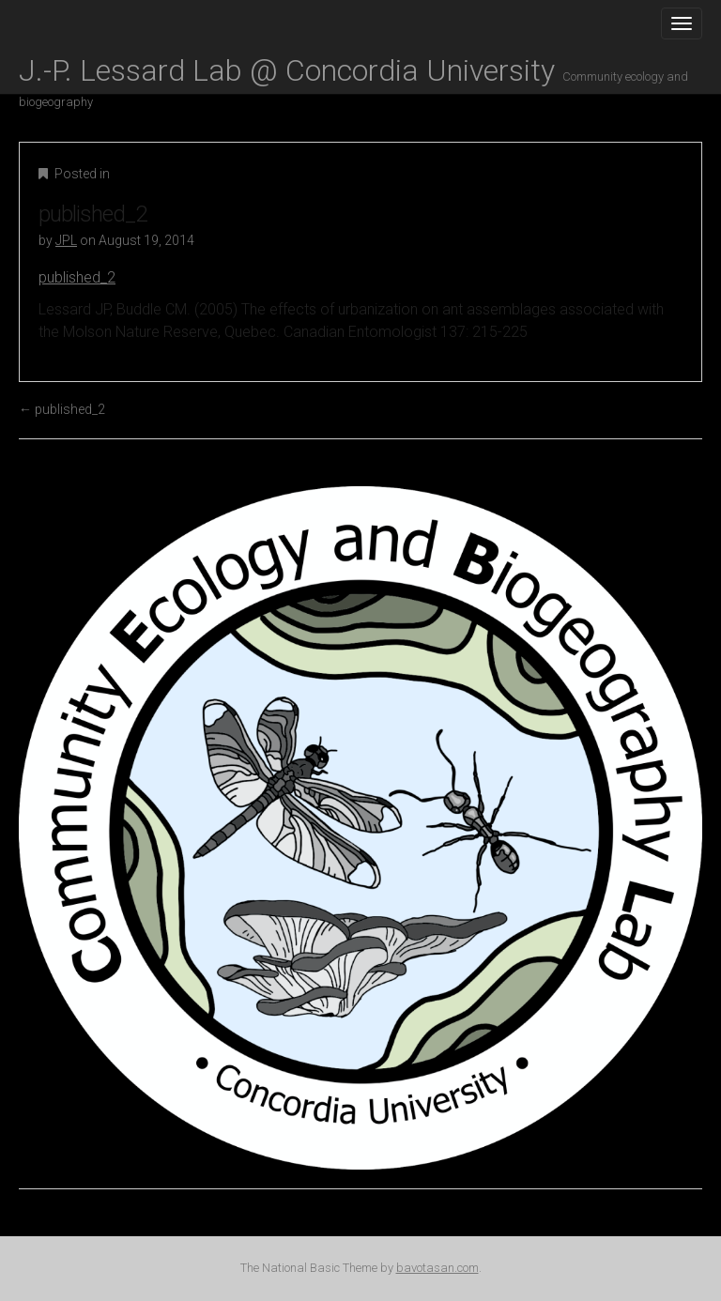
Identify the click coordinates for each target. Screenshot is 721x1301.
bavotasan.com (437, 1268)
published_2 (76, 277)
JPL (66, 240)
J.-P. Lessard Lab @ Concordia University (353, 73)
